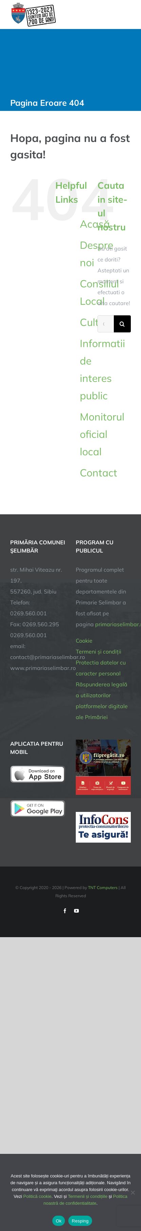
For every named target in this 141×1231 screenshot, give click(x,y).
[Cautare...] (106, 323)
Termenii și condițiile (87, 1196)
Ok (58, 1220)
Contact (98, 472)
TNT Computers (103, 887)
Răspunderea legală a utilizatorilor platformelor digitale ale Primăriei (102, 700)
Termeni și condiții (98, 651)
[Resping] (132, 1192)
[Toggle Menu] (126, 14)
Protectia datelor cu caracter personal (101, 668)
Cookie (84, 640)
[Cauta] (122, 323)
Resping (80, 1220)
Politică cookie (37, 1196)
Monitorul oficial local (102, 434)
